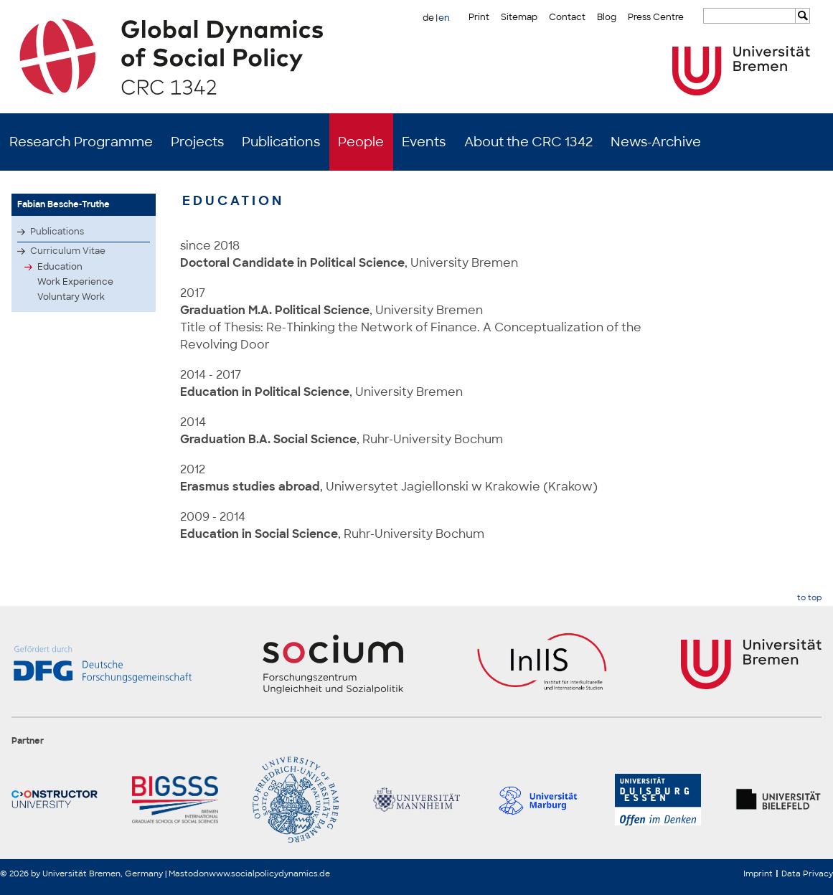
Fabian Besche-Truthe (63, 204)
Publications (281, 142)
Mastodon (189, 873)
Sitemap (519, 17)
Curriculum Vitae (67, 251)
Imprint (758, 873)
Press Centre (656, 17)
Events (424, 142)
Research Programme (81, 142)
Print (479, 17)
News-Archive (656, 142)
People (361, 142)
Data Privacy (807, 873)
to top (809, 597)
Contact (567, 17)
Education (60, 267)
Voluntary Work (71, 297)
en (444, 18)
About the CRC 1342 (528, 142)
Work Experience (75, 282)
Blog (606, 17)
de (428, 18)
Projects (197, 142)
